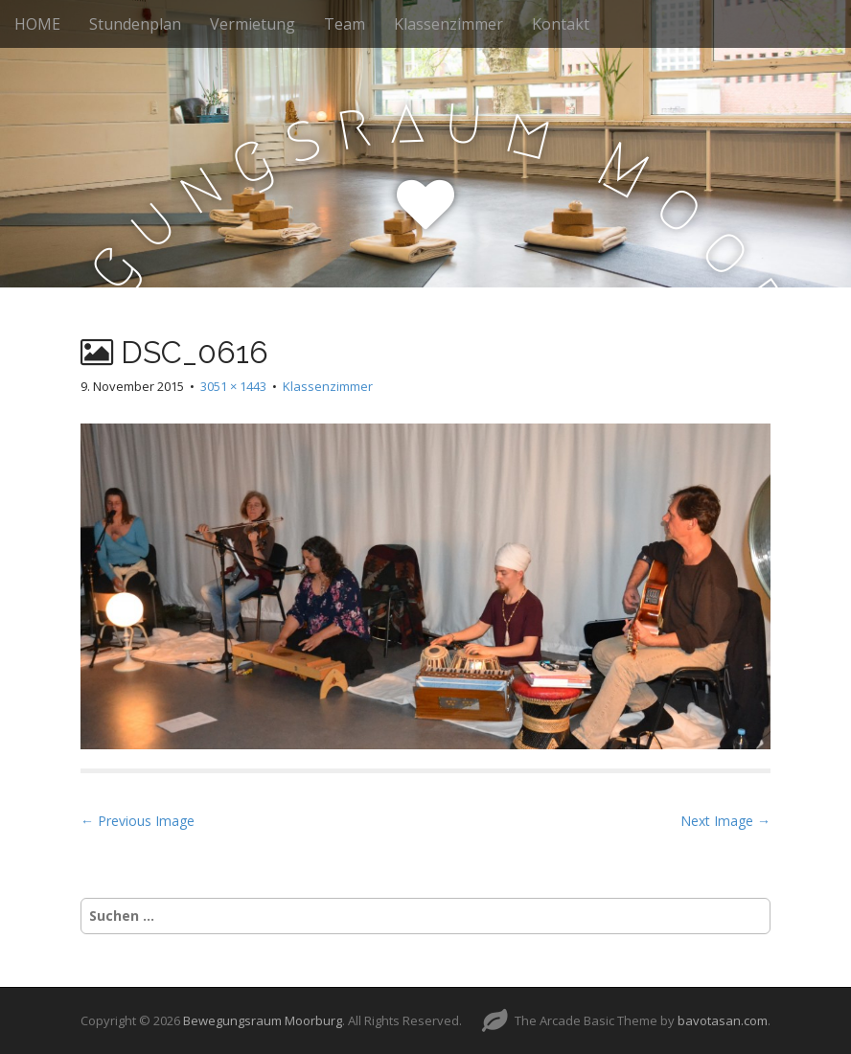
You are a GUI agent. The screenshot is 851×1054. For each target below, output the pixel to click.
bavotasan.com (723, 1020)
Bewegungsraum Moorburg (262, 1020)
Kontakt (560, 23)
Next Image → (725, 821)
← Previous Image (137, 821)
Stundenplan (135, 23)
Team (344, 23)
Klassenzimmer (448, 23)
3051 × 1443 (233, 386)
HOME (37, 23)
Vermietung (252, 23)
